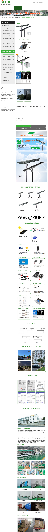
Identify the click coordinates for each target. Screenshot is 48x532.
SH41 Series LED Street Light (8, 38)
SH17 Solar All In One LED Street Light (9, 59)
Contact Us (38, 7)
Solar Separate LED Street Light (8, 61)
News (31, 7)
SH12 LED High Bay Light (8, 82)
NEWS (5, 88)
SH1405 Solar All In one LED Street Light (21, 524)
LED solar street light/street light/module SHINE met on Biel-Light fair (12, 106)
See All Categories (5, 25)
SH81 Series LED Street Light (8, 48)
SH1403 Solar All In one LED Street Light (41, 524)
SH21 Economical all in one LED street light (9, 33)
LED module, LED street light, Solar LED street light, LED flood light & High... (8, 110)
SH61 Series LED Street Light (8, 43)
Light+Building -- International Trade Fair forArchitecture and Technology (8, 95)
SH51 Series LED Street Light (8, 41)
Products (18, 7)
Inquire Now (21, 84)
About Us (10, 7)
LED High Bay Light (6, 80)
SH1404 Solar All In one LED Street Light (31, 524)
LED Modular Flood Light (7, 72)
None (21, 86)
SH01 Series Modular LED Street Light (9, 30)
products (5, 22)
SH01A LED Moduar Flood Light (9, 75)
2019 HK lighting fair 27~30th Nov (7, 98)
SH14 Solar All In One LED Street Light (27, 17)
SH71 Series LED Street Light (8, 46)
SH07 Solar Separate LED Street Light (9, 67)
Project (25, 7)
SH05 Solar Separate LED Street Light (9, 64)
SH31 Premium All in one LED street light (9, 35)
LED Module (4, 77)
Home (4, 7)
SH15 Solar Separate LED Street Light (9, 69)
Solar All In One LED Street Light (14, 17)
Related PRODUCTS (31, 511)
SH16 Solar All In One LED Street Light (9, 56)
